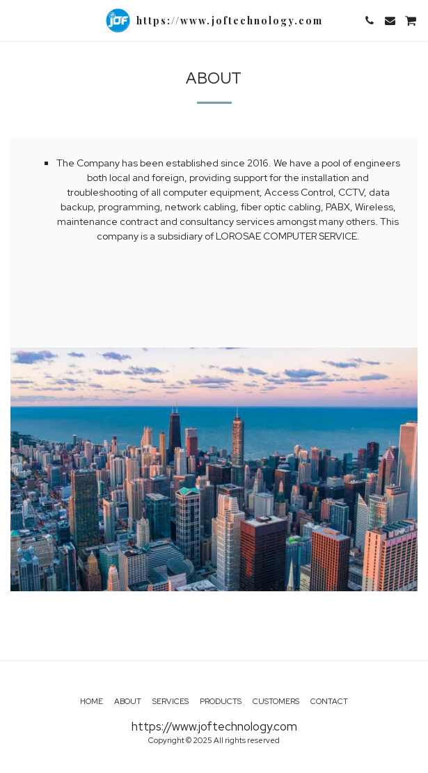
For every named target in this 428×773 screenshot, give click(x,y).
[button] (15, 20)
